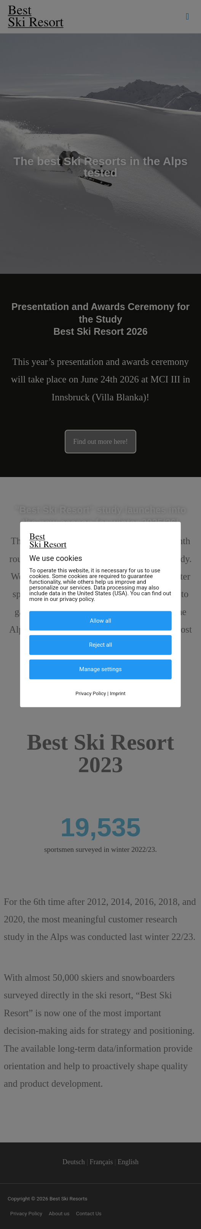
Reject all (100, 644)
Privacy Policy (90, 693)
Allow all (100, 620)
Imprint (117, 693)
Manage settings (100, 669)
